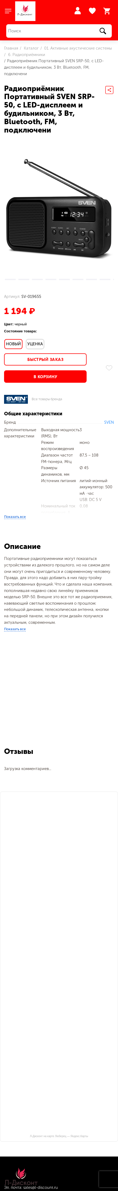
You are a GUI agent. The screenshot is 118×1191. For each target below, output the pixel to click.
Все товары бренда (47, 399)
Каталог (31, 48)
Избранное (92, 11)
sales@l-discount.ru (40, 1187)
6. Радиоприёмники (26, 54)
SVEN (109, 422)
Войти (77, 10)
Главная (11, 48)
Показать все (15, 517)
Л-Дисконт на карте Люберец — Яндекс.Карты (59, 1136)
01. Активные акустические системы (77, 48)
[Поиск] (59, 31)
